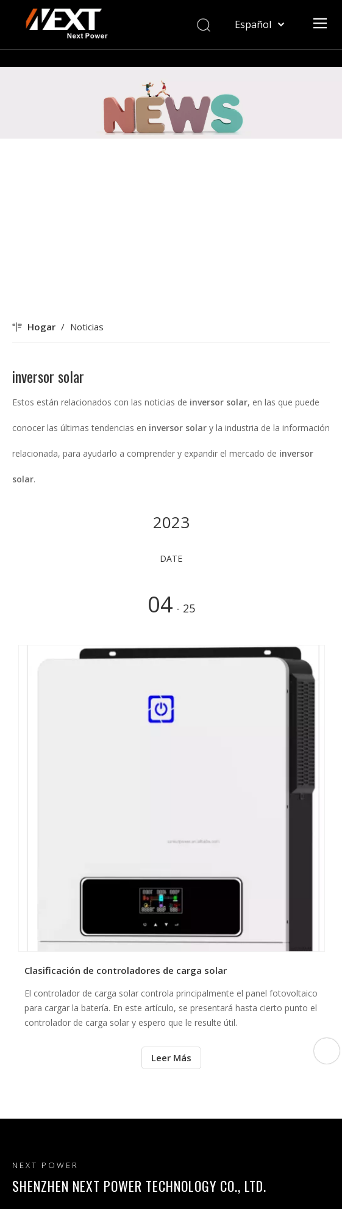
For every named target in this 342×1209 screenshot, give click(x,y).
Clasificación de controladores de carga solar (125, 970)
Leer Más (171, 1057)
